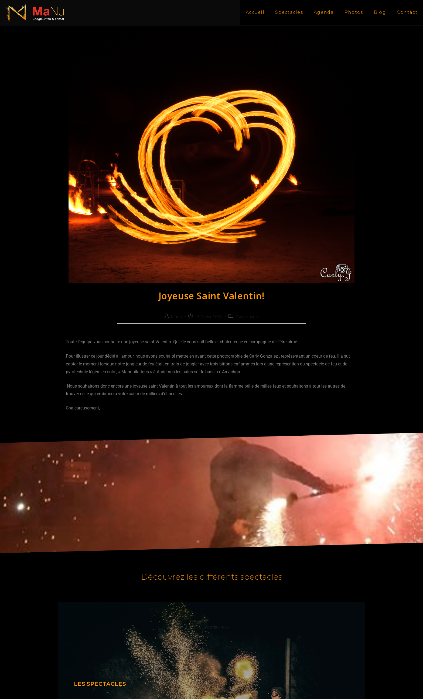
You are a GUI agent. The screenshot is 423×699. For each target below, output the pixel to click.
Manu (176, 316)
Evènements (247, 316)
